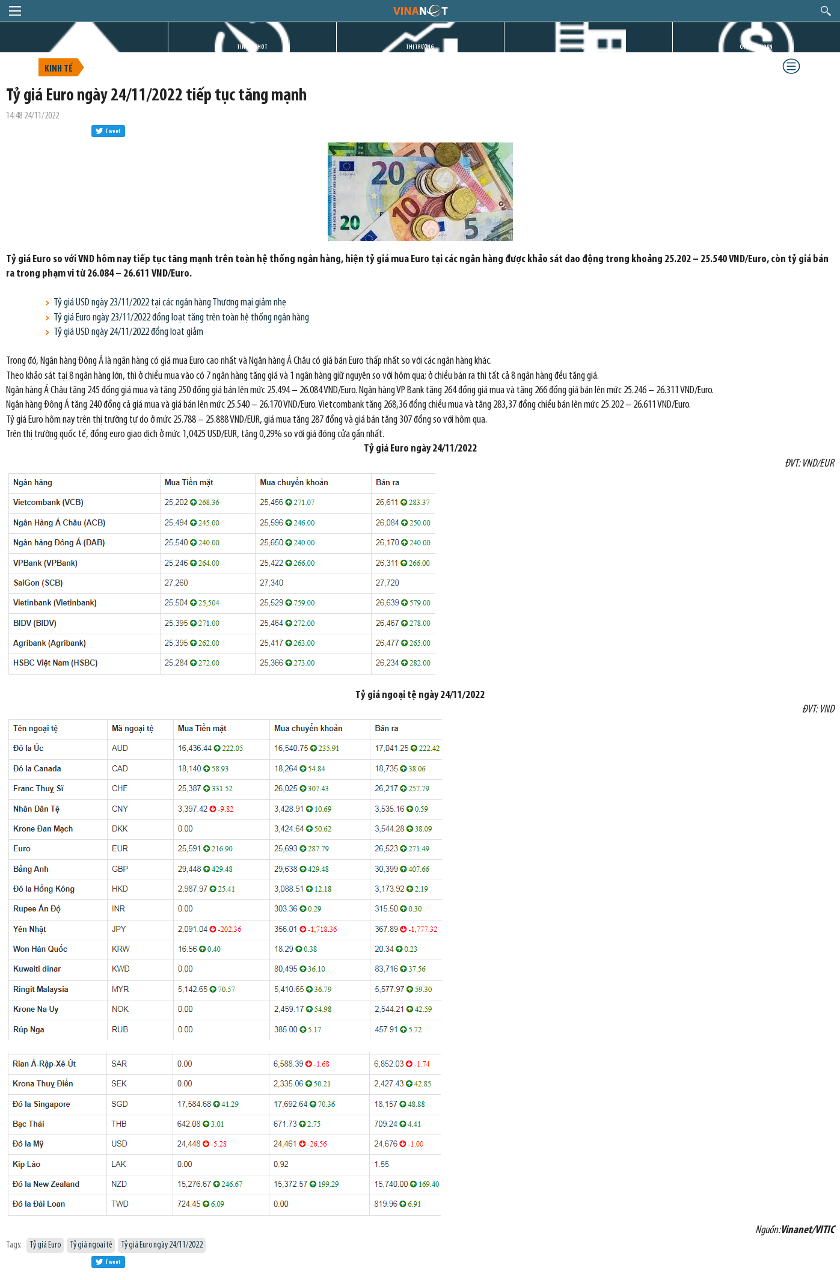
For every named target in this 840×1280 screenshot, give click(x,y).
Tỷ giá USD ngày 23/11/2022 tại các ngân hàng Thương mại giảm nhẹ (170, 302)
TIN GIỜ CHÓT (252, 47)
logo (420, 10)
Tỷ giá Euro (45, 1245)
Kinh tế (58, 69)
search (826, 11)
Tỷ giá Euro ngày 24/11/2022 (162, 1245)
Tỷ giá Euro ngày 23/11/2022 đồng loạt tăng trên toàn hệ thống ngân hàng (181, 317)
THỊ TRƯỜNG (420, 47)
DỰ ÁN (588, 47)
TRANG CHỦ (84, 47)
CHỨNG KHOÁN (756, 47)
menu (15, 11)
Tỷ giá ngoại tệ (91, 1245)
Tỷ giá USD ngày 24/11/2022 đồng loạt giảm (128, 332)
